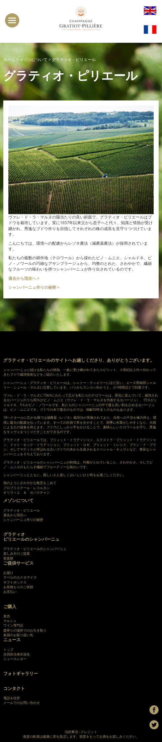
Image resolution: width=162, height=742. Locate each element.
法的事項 (71, 731)
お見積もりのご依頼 (18, 587)
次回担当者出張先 (16, 654)
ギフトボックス (15, 582)
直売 (6, 616)
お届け (8, 572)
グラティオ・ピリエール (21, 510)
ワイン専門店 (13, 625)
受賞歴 (8, 558)
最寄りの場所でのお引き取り (24, 630)
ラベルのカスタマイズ (20, 577)
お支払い (10, 591)
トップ (8, 649)
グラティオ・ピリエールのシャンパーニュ (34, 548)
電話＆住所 (11, 698)
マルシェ (10, 620)
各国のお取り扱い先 (18, 635)
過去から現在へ (15, 515)
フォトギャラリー (20, 673)
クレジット (89, 731)
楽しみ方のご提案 (16, 553)
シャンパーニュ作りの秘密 (23, 519)
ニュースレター (15, 658)
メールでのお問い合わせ (21, 702)
